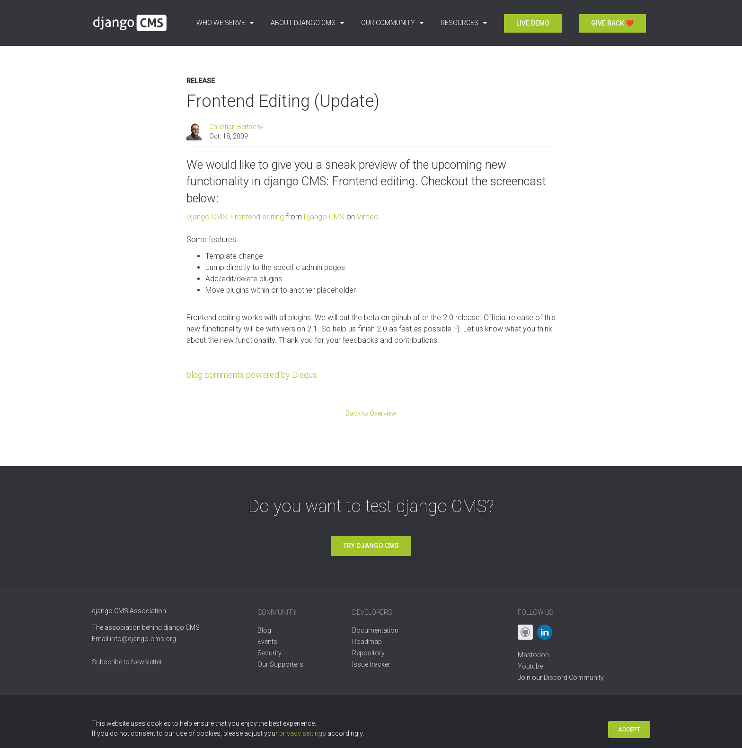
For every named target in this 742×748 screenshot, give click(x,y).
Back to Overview (371, 413)
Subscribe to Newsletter (127, 662)
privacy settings (302, 733)
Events (267, 641)
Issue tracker (371, 664)
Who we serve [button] (225, 22)
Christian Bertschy (236, 126)
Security (269, 653)
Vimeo (368, 216)
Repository (368, 653)
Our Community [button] (392, 22)
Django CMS (324, 216)
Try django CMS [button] (371, 545)
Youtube (530, 666)
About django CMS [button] (307, 22)
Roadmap (367, 641)
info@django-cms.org (143, 639)
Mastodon (533, 655)
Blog (264, 630)
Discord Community (574, 677)
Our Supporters (280, 664)
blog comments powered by (251, 375)
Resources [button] (464, 22)
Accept (629, 729)
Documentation (375, 630)
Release (200, 81)
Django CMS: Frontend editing (235, 216)
